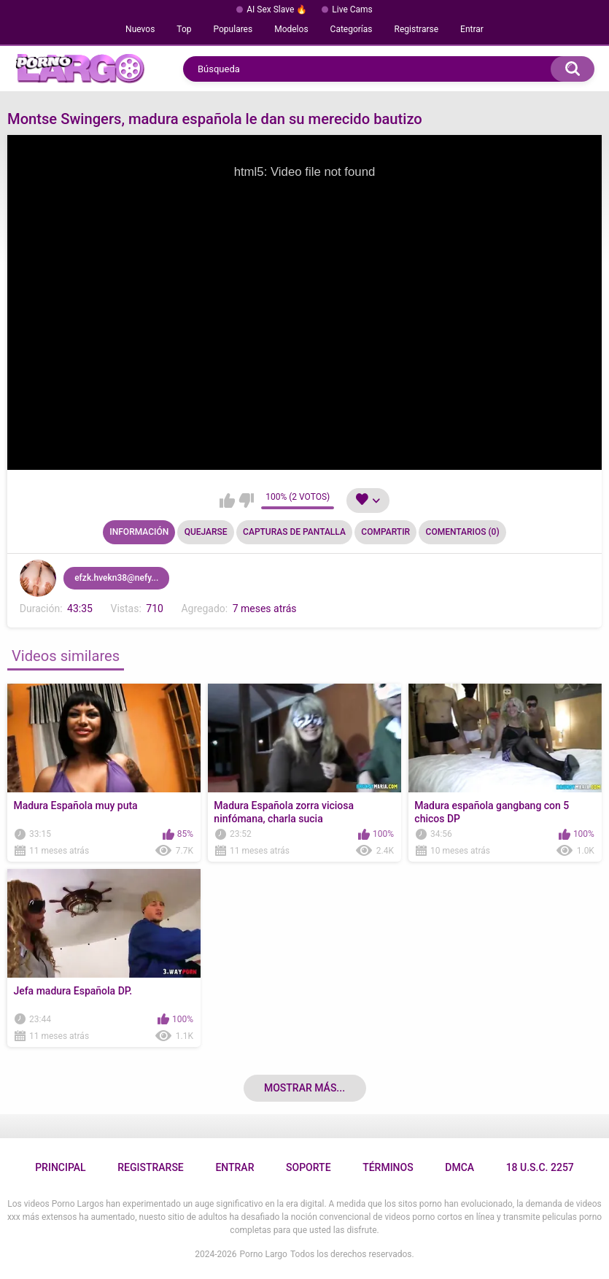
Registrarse (417, 29)
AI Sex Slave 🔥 (277, 9)
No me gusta (246, 500)
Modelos (291, 29)
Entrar (472, 29)
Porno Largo (263, 1254)
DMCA (459, 1167)
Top (184, 29)
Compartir (385, 532)
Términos (388, 1167)
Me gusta (227, 500)
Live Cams (352, 9)
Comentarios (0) (463, 532)
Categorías (351, 29)
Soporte (308, 1167)
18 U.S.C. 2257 (540, 1167)
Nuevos (140, 29)
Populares (233, 29)
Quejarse (206, 532)
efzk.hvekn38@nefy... (116, 578)
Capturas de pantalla (294, 532)
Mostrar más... (304, 1088)
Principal (60, 1167)
